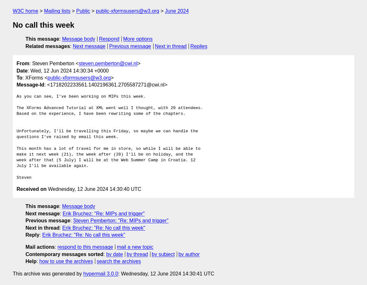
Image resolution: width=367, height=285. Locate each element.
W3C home (25, 11)
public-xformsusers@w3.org (127, 11)
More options (138, 39)
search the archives (119, 261)
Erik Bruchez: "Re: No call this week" (103, 228)
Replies (199, 46)
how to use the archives (66, 261)
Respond (109, 39)
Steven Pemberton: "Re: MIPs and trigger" (121, 220)
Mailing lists (57, 11)
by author (189, 254)
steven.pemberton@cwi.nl (108, 63)
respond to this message (85, 247)
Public (83, 11)
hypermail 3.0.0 (100, 273)
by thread (137, 254)
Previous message (130, 46)
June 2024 (177, 11)
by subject (163, 254)
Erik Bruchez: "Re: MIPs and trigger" (104, 213)
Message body (78, 39)
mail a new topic (135, 247)
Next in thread (171, 46)
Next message (89, 46)
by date (114, 254)
